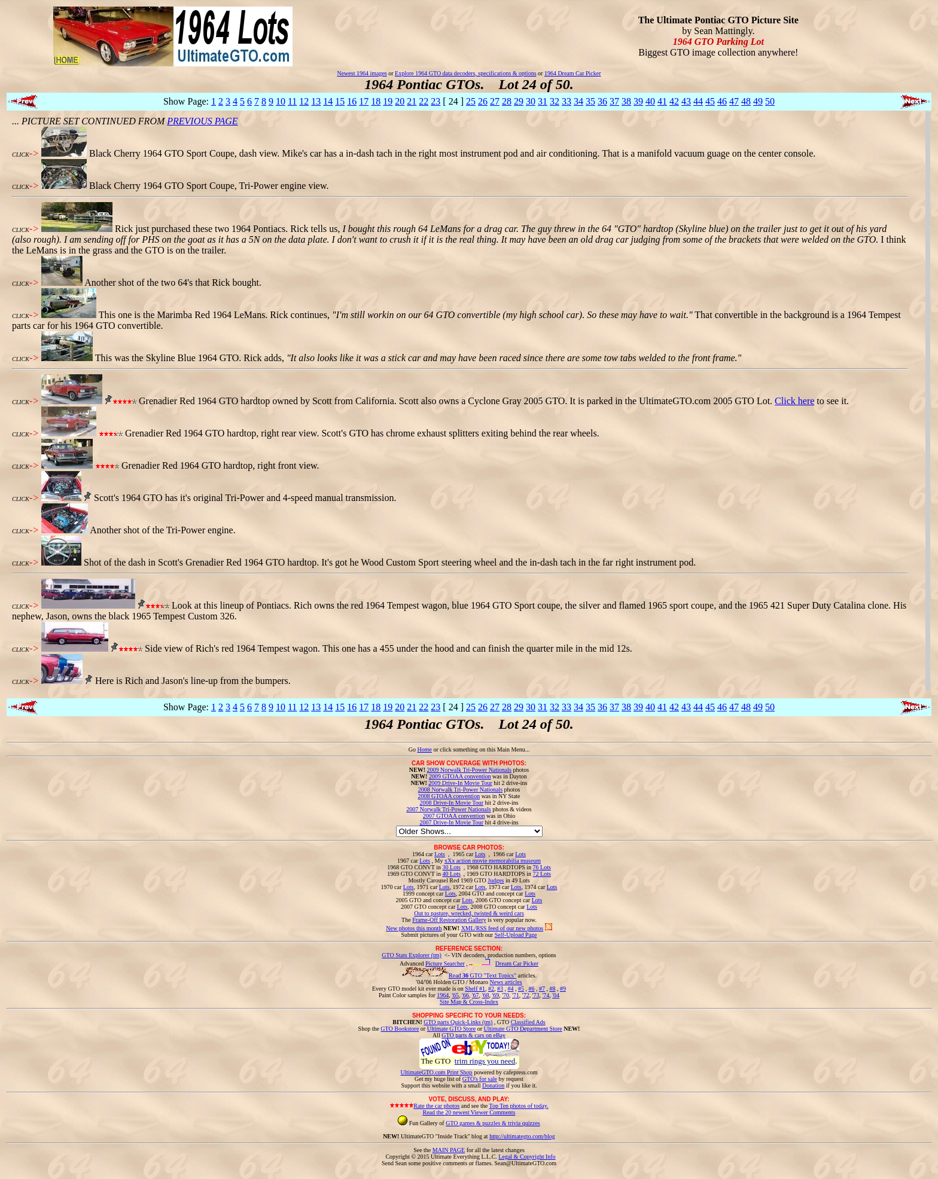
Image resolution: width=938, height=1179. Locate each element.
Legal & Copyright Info (526, 1156)
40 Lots (452, 873)
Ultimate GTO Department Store (523, 1028)
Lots (439, 854)
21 (411, 101)
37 (614, 101)
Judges (496, 880)
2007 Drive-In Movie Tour (451, 822)
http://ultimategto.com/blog (522, 1136)
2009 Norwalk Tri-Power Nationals (469, 769)
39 (638, 101)
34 (578, 101)
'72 (525, 995)
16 (352, 101)
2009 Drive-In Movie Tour (460, 783)
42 (674, 101)
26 (483, 101)
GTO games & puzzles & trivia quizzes (493, 1123)
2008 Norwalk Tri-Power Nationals (460, 789)
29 (518, 101)
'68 (485, 995)
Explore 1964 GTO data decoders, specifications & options (465, 73)
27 (495, 101)
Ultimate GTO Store (451, 1028)
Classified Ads (528, 1022)
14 (328, 101)
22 (423, 101)
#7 (542, 988)
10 (280, 101)
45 (710, 101)
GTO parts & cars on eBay (473, 1035)
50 (770, 101)
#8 (552, 988)
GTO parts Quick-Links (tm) (458, 1022)
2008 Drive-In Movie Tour (451, 802)
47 (734, 101)
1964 (443, 995)
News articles (505, 982)
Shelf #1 (475, 988)
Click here (794, 401)
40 (650, 101)
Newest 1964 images (361, 73)
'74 (545, 995)
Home (424, 749)
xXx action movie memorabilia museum (492, 860)
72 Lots (542, 873)
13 (316, 101)
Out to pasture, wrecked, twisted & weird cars (469, 913)
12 (304, 101)
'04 (555, 995)
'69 (495, 995)
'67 (475, 995)
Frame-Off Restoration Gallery (449, 920)
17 (363, 101)
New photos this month (413, 928)
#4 (510, 988)
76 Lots (542, 867)
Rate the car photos (436, 1105)
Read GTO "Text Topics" (482, 975)
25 (471, 101)
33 (566, 101)
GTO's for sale (479, 1079)
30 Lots (452, 867)
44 (698, 101)
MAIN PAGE (449, 1150)
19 (387, 101)
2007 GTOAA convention (454, 816)
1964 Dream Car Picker (572, 73)
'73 (536, 995)
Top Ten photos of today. (519, 1105)
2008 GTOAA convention (449, 796)
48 (746, 101)
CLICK (20, 154)
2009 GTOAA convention (460, 776)
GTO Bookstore (399, 1028)
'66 (465, 995)
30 (530, 101)
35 (590, 101)
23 (435, 101)
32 (554, 101)
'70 (505, 995)
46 (722, 101)
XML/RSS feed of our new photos (502, 928)
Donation (493, 1085)
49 (758, 101)
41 (662, 101)
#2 (491, 988)
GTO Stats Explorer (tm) (411, 955)
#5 (521, 988)
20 (399, 101)
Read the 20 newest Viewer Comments (468, 1112)
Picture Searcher (445, 963)
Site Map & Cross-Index (469, 1003)
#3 (500, 988)
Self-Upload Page (516, 934)
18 (375, 101)
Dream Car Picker (516, 963)
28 (506, 101)
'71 (515, 995)
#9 (563, 988)
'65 (455, 995)
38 (626, 101)
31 (542, 101)
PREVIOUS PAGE (202, 121)
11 (292, 101)
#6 (531, 988)
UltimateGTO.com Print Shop (437, 1072)
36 (602, 101)
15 (340, 101)
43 (686, 101)
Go (413, 749)
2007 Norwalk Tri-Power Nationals (448, 809)
